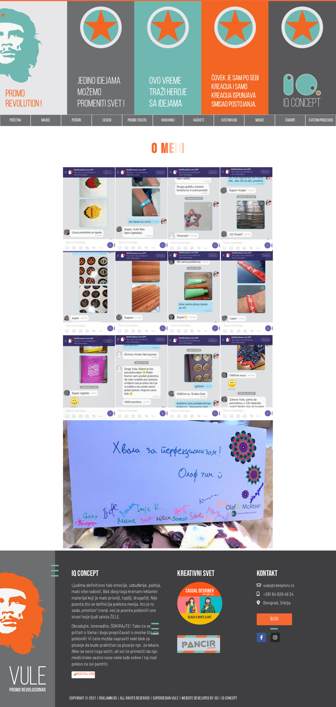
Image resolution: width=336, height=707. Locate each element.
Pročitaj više (85, 674)
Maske (259, 120)
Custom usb (229, 120)
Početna (15, 120)
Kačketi (198, 120)
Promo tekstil (137, 120)
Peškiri (76, 120)
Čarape (290, 120)
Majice (45, 120)
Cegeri (106, 120)
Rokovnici (168, 120)
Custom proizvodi (321, 120)
